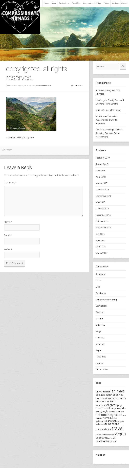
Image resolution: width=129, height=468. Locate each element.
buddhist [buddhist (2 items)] (118, 394)
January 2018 (102, 189)
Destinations (64, 3)
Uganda (99, 363)
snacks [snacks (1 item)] (121, 421)
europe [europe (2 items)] (100, 401)
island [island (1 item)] (98, 411)
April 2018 (100, 177)
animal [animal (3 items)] (107, 391)
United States (102, 369)
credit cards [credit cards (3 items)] (118, 398)
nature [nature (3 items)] (118, 415)
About (54, 3)
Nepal (98, 350)
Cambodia (101, 293)
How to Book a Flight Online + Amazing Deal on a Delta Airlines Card (109, 133)
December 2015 (103, 215)
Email (8, 235)
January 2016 (102, 208)
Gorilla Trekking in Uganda (21, 137)
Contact (124, 3)
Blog (98, 287)
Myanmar (100, 344)
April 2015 (100, 246)
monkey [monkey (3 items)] (108, 415)
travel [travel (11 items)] (117, 428)
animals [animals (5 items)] (118, 391)
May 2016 (100, 202)
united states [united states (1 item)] (101, 435)
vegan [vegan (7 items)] (120, 433)
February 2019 (103, 158)
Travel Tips (76, 3)
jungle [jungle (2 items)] (104, 411)
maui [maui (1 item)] (121, 411)
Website (8, 249)
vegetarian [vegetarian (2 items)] (102, 437)
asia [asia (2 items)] (102, 394)
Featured (100, 312)
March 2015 (101, 253)
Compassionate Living (92, 3)
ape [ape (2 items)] (98, 394)
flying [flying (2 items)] (119, 405)
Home (46, 3)
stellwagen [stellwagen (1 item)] (100, 424)
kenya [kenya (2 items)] (112, 411)
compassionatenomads (41, 85)
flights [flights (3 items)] (111, 405)
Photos (106, 3)
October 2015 (102, 221)
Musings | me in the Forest (108, 110)
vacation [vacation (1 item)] (110, 435)
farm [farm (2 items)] (107, 401)
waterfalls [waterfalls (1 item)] (112, 438)
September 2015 (103, 227)
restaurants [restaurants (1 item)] (101, 421)
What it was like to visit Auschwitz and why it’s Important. (106, 120)
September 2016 (103, 196)
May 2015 (100, 240)
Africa (98, 280)
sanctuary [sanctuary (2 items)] (111, 420)
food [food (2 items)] (98, 408)
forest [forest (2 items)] (105, 408)
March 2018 (101, 183)
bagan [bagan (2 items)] (108, 394)
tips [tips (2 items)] (117, 423)
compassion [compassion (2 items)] (103, 398)
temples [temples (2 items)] (109, 423)
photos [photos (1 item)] (114, 418)
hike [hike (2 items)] (123, 408)
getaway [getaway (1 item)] (117, 408)
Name (8, 221)
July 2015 (100, 234)
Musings (115, 3)
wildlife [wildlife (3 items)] (100, 441)
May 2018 (100, 170)
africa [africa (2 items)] (99, 391)
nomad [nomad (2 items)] (107, 417)
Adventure (100, 274)
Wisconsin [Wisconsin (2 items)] (111, 441)
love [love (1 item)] (117, 411)
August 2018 (102, 164)
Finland (99, 318)
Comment (78, 85)
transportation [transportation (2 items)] (104, 429)
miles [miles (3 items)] (99, 415)
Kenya (98, 331)
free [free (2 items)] (111, 408)
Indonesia (100, 325)
